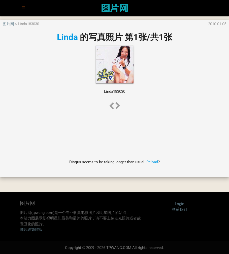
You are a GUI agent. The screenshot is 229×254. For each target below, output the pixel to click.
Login (179, 204)
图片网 (8, 24)
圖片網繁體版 (31, 229)
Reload (152, 162)
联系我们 (179, 209)
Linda (67, 37)
